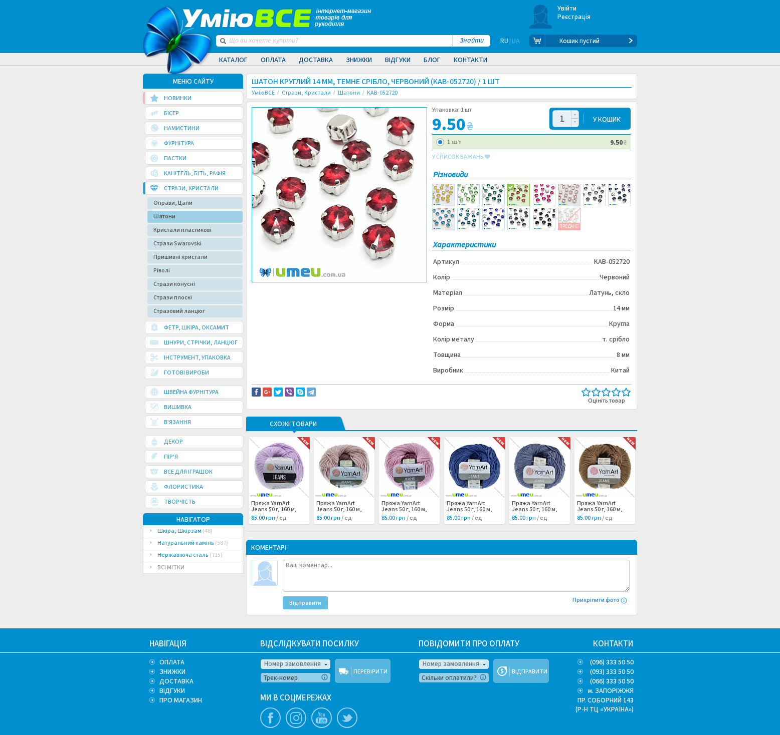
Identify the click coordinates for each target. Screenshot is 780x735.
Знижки (359, 60)
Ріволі (161, 270)
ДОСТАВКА (176, 681)
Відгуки (398, 60)
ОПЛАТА (171, 662)
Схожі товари (293, 424)
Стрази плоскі (172, 297)
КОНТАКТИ (613, 644)
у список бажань (461, 157)
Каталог (233, 60)
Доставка (316, 60)
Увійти (567, 8)
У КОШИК (607, 119)
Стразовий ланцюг (179, 311)
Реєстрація (574, 17)
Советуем (273, 301)
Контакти (470, 60)
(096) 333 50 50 (612, 662)
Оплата (273, 60)
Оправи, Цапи (172, 203)
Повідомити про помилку (376, 291)
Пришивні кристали (180, 257)
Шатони (164, 216)
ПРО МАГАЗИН (180, 700)
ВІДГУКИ (172, 690)
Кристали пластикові (182, 230)
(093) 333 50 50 (612, 671)
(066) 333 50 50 (612, 681)
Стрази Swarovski (177, 243)
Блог (432, 60)
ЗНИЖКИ (172, 671)
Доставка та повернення (294, 291)
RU (504, 41)
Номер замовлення (292, 663)
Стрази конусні (174, 284)
